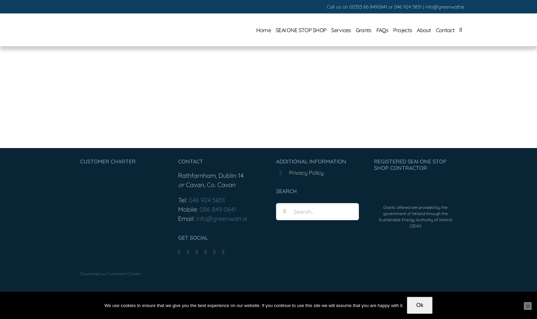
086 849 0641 (218, 209)
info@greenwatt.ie (444, 7)
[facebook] (179, 252)
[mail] (214, 252)
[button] (460, 30)
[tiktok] (188, 252)
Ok (419, 305)
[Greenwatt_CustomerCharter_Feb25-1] (114, 173)
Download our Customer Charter (110, 273)
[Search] (284, 211)
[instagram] (197, 252)
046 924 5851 (408, 7)
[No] (528, 306)
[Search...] (317, 211)
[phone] (223, 252)
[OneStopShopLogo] (415, 183)
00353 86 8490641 (368, 7)
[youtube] (205, 252)
